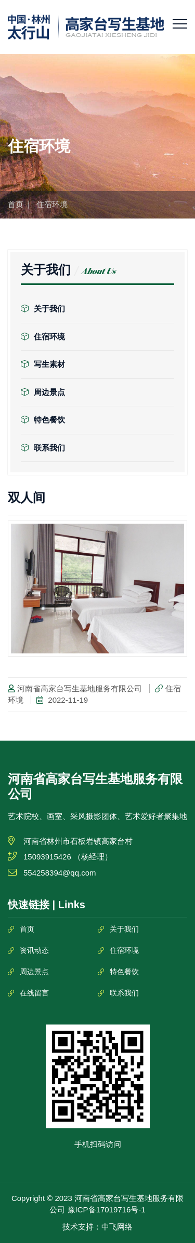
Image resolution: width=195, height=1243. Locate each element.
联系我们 (43, 447)
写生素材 (43, 364)
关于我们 (43, 308)
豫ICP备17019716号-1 (107, 1209)
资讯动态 (34, 950)
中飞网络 (117, 1226)
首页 (15, 204)
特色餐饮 (43, 419)
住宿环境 (43, 336)
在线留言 (34, 993)
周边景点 (43, 392)
